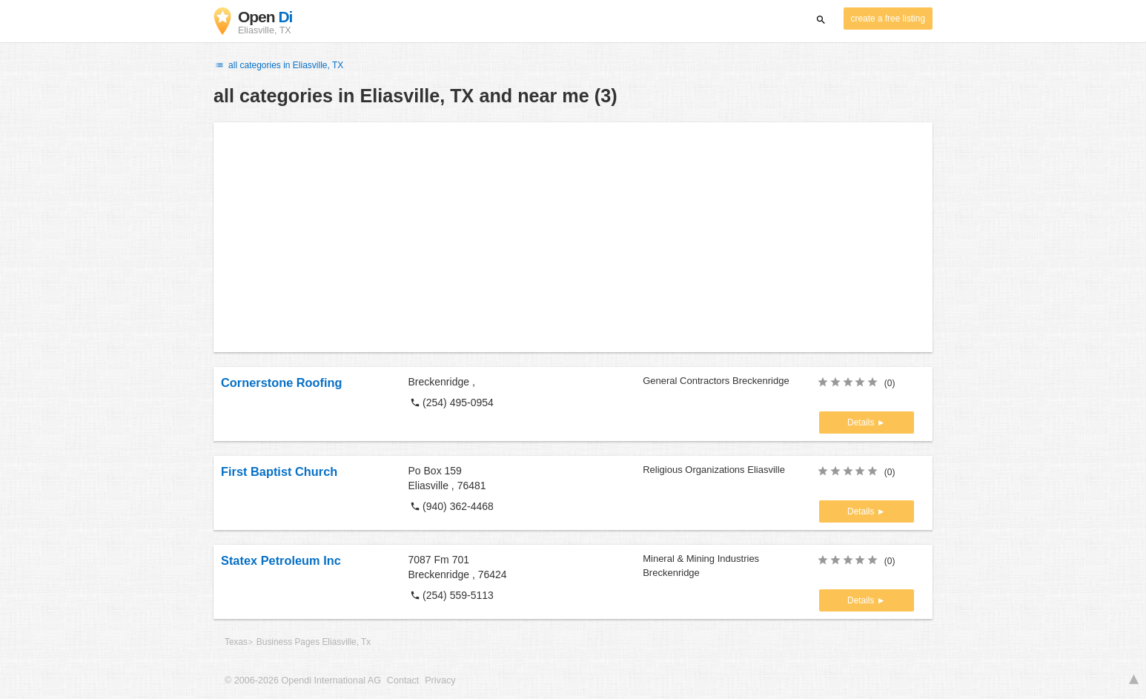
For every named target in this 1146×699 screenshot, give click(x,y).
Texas (236, 642)
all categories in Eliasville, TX (278, 65)
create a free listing (888, 18)
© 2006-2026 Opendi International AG (303, 680)
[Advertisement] (573, 237)
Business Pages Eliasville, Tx (313, 642)
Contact (403, 680)
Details (862, 422)
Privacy (440, 680)
